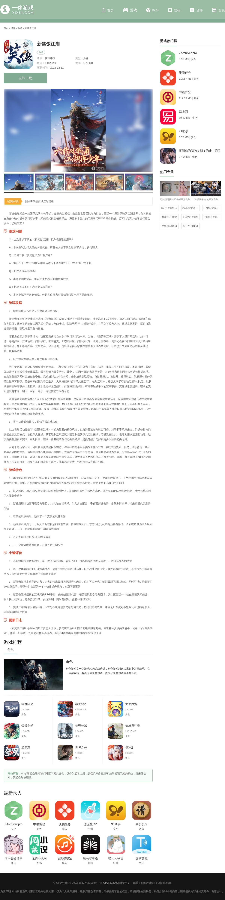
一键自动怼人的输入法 (212, 207)
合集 (218, 10)
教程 (174, 10)
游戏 (130, 10)
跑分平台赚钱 (190, 225)
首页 (108, 10)
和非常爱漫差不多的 (191, 207)
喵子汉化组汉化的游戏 (169, 207)
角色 (20, 28)
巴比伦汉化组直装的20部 (212, 216)
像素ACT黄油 (169, 216)
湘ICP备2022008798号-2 (114, 882)
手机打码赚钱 (169, 225)
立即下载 (25, 78)
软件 (152, 10)
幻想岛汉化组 (190, 216)
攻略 (196, 10)
